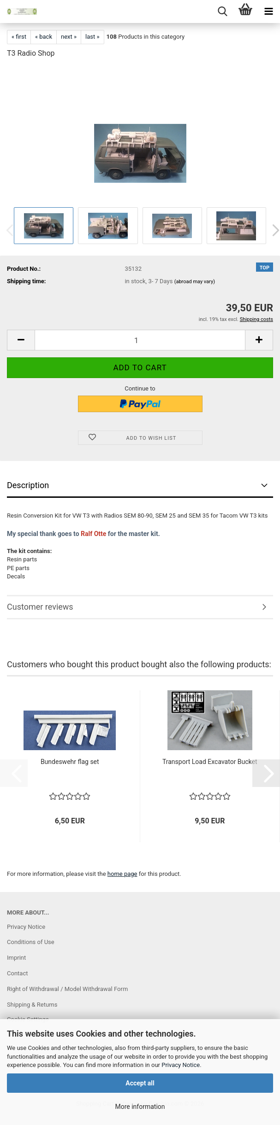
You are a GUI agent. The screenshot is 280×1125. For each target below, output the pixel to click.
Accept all (140, 1083)
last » (92, 36)
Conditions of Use (30, 941)
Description (28, 485)
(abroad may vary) (194, 282)
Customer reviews (40, 607)
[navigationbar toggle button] (268, 11)
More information (140, 1106)
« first (19, 36)
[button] (21, 340)
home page (122, 873)
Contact (17, 973)
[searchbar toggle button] (222, 11)
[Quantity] (140, 340)
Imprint (16, 957)
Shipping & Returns (32, 1004)
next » (69, 36)
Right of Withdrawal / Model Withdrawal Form (67, 988)
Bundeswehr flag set (70, 761)
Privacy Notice (180, 1064)
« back (43, 36)
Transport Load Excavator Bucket (209, 761)
